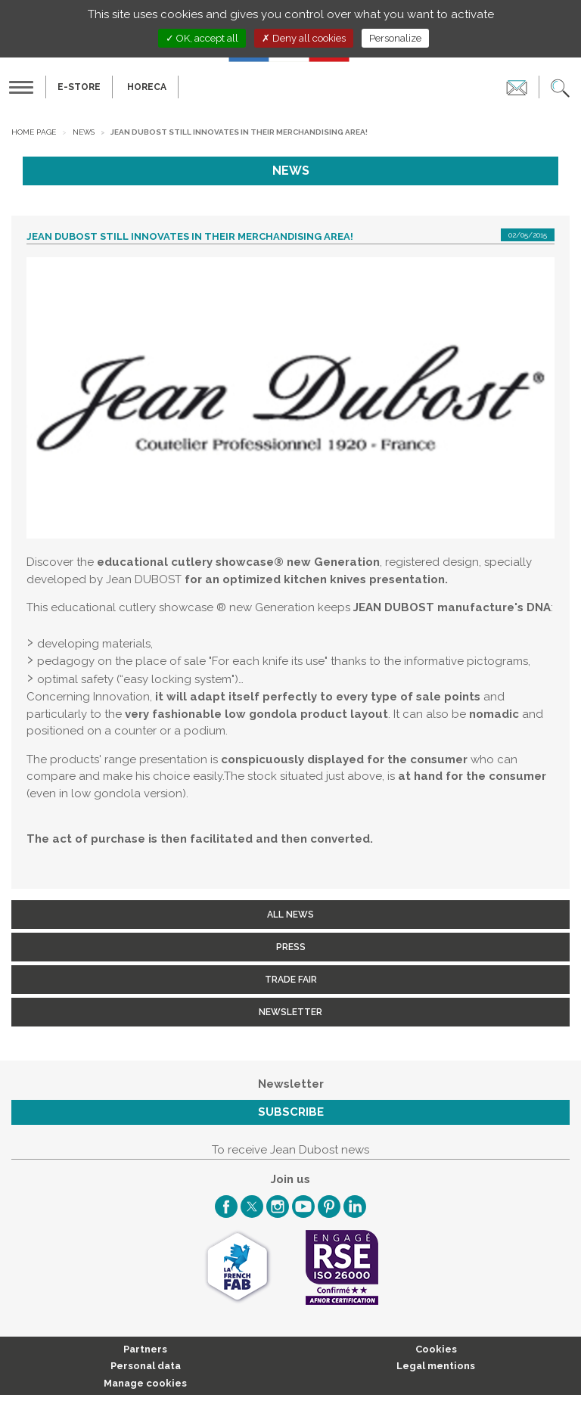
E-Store (79, 87)
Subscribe (291, 1112)
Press (291, 947)
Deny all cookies (304, 38)
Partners (145, 1349)
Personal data (145, 1365)
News (84, 132)
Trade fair (291, 979)
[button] (560, 87)
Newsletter (290, 1012)
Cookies (436, 1349)
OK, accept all (202, 38)
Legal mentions (435, 1365)
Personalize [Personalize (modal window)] (395, 38)
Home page (33, 132)
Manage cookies (145, 1383)
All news (290, 914)
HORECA (146, 87)
